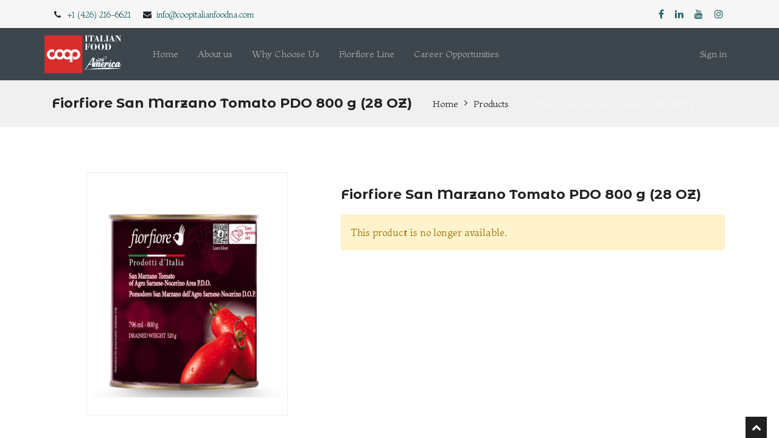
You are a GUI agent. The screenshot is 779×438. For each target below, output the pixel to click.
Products (491, 103)
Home (445, 103)
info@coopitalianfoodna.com (205, 14)
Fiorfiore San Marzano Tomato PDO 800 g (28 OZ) (625, 103)
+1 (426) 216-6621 (99, 14)
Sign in (713, 54)
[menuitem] (165, 54)
